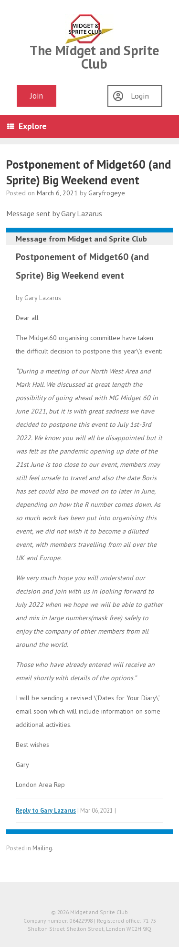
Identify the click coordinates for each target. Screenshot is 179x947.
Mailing (42, 848)
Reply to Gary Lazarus (46, 810)
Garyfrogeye (106, 193)
